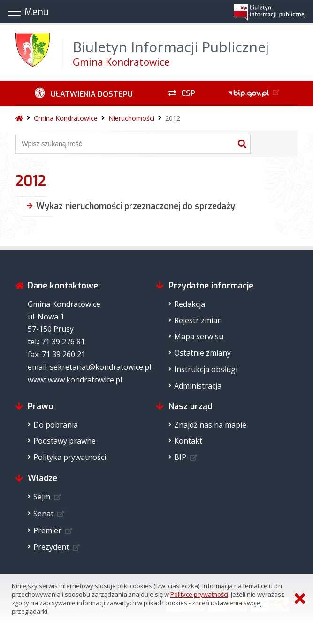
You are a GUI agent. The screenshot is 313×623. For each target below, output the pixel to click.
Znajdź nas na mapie (210, 425)
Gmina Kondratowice (66, 118)
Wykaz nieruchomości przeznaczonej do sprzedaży (135, 206)
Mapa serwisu (198, 336)
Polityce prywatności (199, 594)
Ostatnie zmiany (202, 353)
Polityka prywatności (69, 457)
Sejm (41, 496)
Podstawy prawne (64, 441)
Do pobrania (55, 425)
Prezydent (51, 547)
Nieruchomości (131, 118)
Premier (47, 530)
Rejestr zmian (198, 320)
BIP (180, 457)
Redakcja (189, 304)
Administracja (197, 386)
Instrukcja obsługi (205, 369)
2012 (172, 118)
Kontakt (188, 441)
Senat (43, 513)
